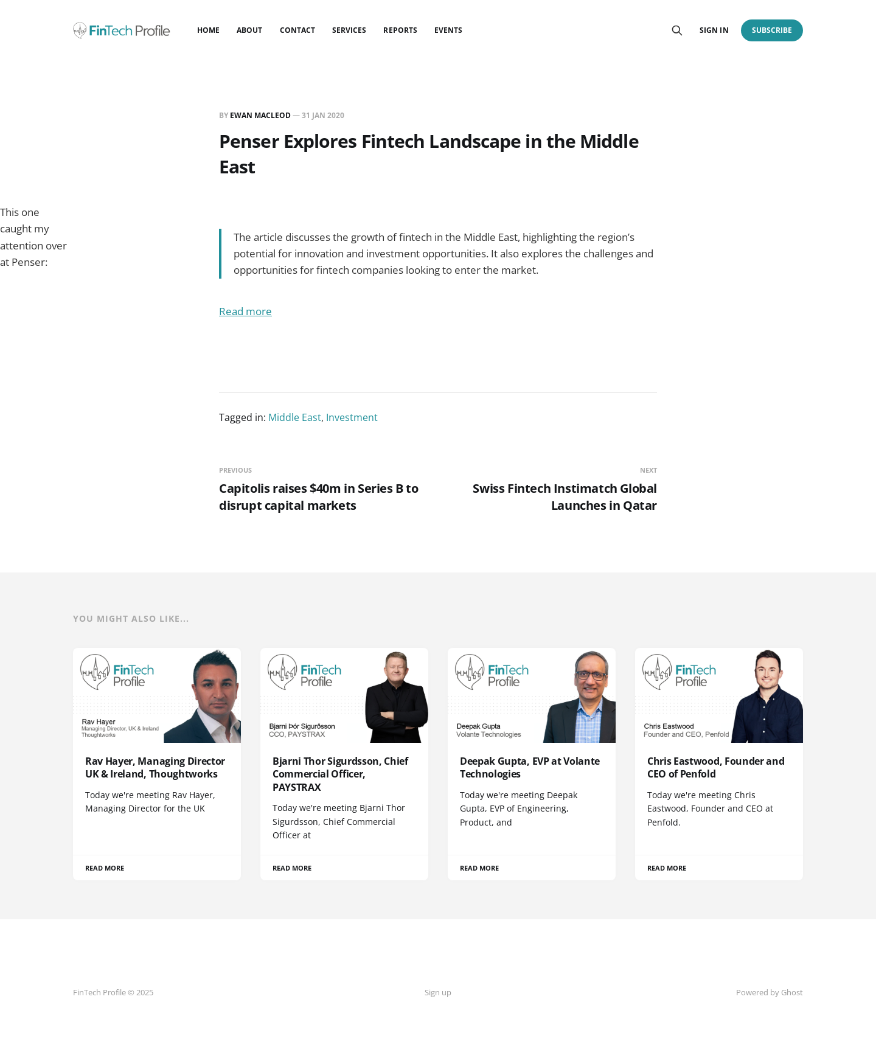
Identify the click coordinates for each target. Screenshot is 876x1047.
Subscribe (772, 30)
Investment (352, 417)
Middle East (294, 417)
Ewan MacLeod (260, 115)
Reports (400, 30)
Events (448, 30)
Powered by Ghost (769, 992)
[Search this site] (677, 30)
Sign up (438, 992)
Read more (245, 311)
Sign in (714, 30)
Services (349, 30)
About (249, 30)
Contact (297, 30)
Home (208, 30)
